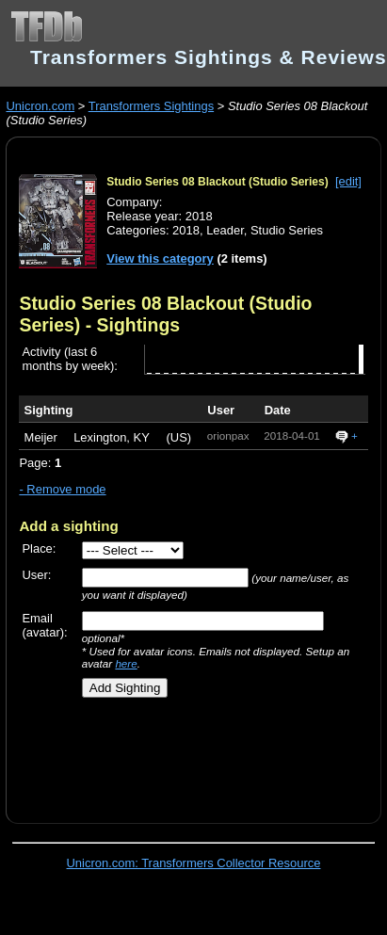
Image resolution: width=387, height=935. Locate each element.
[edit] (348, 181)
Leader (225, 230)
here (126, 663)
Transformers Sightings (151, 106)
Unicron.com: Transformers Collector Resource (194, 863)
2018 (186, 230)
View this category (160, 258)
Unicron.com (40, 106)
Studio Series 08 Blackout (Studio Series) (217, 181)
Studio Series (286, 230)
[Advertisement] (186, 753)
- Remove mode (62, 489)
